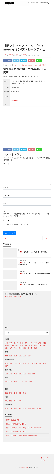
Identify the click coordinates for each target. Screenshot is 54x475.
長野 (6, 367)
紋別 (20, 349)
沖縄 (20, 409)
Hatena (25, 60)
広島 (20, 394)
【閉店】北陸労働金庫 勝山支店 (15, 432)
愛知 (23, 65)
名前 (5, 188)
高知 (20, 402)
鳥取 (24, 394)
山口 (6, 394)
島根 (15, 394)
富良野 (7, 346)
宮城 (29, 357)
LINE (41, 60)
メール (6, 196)
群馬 (39, 364)
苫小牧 (30, 349)
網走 (24, 349)
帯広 (16, 346)
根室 (35, 346)
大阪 (21, 382)
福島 (15, 357)
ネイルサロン (17, 65)
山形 (24, 357)
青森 (6, 357)
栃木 (29, 364)
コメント (7, 164)
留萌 (44, 346)
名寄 (35, 344)
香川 (15, 402)
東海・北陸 (28, 65)
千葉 (6, 364)
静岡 (33, 375)
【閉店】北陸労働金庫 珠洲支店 (15, 425)
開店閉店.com (24, 468)
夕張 (39, 344)
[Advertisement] (27, 24)
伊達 (6, 344)
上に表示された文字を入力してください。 (17, 225)
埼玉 (10, 364)
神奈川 (34, 364)
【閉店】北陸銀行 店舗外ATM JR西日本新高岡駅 (21, 436)
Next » (46, 238)
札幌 (30, 346)
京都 (6, 382)
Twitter (16, 60)
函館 (10, 344)
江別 (39, 346)
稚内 (15, 349)
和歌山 (16, 382)
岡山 (10, 394)
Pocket (33, 60)
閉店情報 (44, 65)
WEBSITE (14, 100)
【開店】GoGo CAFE (12, 421)
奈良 (30, 382)
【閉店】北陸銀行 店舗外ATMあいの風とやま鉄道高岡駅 (23, 429)
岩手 (20, 357)
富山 (10, 375)
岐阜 (15, 375)
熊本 (24, 409)
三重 (6, 375)
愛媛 (10, 402)
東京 (24, 364)
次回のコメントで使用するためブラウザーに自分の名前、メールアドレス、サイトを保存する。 (26, 215)
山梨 (15, 364)
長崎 (33, 409)
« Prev (7, 238)
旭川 (26, 346)
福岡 (29, 409)
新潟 (20, 364)
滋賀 (26, 382)
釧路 (35, 349)
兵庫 (10, 382)
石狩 (10, 349)
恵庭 (21, 346)
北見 (26, 344)
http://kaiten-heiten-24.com (13, 297)
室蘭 (44, 344)
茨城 (44, 364)
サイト (5, 204)
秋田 (10, 357)
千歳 (30, 344)
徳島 (6, 402)
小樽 (12, 346)
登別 (6, 349)
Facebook (8, 60)
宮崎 (15, 409)
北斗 (21, 344)
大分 (10, 409)
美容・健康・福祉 (36, 65)
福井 (29, 375)
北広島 (16, 344)
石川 (24, 375)
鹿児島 (39, 409)
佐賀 (6, 409)
